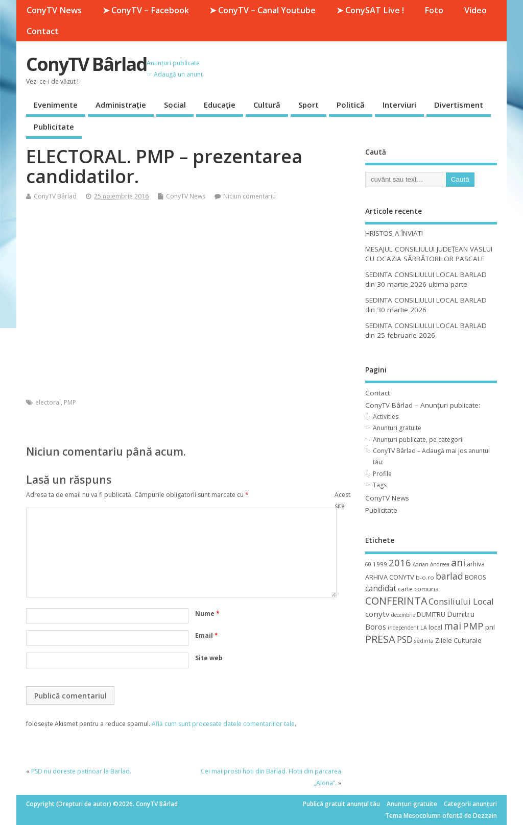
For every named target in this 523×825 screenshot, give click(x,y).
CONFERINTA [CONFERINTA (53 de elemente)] (396, 601)
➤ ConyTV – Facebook (146, 10)
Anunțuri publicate (173, 63)
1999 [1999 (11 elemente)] (380, 564)
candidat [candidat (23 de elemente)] (380, 588)
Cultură (266, 104)
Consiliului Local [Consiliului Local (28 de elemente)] (461, 601)
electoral (48, 402)
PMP (70, 402)
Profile (382, 473)
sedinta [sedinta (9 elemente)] (424, 640)
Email (206, 635)
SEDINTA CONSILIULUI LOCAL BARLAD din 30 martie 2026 (426, 304)
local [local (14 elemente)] (435, 627)
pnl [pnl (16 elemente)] (490, 627)
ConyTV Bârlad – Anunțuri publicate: (422, 405)
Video (475, 10)
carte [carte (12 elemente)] (405, 589)
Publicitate (54, 126)
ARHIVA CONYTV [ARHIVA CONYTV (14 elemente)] (389, 577)
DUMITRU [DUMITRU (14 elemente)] (431, 614)
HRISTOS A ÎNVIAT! (394, 233)
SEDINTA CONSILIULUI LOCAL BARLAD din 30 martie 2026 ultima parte (426, 279)
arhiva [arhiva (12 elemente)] (476, 564)
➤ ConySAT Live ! (370, 10)
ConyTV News (54, 10)
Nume (207, 613)
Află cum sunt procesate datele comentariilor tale (223, 723)
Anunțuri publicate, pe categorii (418, 439)
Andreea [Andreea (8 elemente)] (439, 564)
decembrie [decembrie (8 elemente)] (403, 614)
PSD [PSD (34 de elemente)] (405, 639)
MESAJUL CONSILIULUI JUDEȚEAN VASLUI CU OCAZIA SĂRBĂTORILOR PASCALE (428, 253)
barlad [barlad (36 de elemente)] (449, 576)
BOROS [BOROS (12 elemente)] (475, 577)
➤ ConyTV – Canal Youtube (262, 10)
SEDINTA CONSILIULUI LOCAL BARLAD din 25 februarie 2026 (426, 330)
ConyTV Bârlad (86, 64)
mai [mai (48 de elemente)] (452, 626)
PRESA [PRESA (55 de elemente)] (380, 639)
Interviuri (399, 104)
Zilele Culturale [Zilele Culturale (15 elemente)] (458, 640)
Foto (433, 10)
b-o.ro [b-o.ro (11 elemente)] (425, 577)
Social (175, 104)
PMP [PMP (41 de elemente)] (473, 625)
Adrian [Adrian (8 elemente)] (421, 564)
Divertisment (458, 104)
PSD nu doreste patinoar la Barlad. (81, 771)
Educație (219, 104)
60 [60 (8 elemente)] (368, 564)
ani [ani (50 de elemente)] (458, 562)
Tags (380, 485)
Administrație (121, 104)
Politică (351, 104)
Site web (209, 658)
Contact (43, 31)
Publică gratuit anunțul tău (341, 803)
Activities (385, 416)
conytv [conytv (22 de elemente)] (377, 614)
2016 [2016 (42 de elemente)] (400, 562)
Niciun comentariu (249, 196)
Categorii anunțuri (470, 803)
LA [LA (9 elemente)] (423, 627)
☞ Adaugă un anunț (175, 74)
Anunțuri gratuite (397, 427)
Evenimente (56, 104)
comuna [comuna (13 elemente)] (426, 589)
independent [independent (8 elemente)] (403, 627)
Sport (308, 104)
